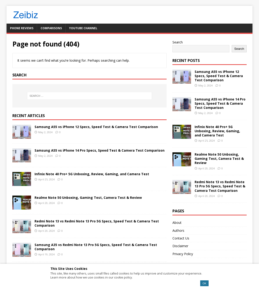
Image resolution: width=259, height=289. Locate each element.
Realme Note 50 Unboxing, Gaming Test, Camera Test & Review (88, 197)
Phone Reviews (21, 28)
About (177, 222)
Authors (178, 230)
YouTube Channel (83, 28)
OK (204, 283)
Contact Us (180, 238)
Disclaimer (180, 246)
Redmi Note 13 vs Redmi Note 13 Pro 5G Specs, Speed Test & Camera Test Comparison (97, 223)
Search (177, 42)
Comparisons (51, 28)
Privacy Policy (182, 254)
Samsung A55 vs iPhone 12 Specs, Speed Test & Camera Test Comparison (96, 127)
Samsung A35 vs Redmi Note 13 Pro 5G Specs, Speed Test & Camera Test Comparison (96, 247)
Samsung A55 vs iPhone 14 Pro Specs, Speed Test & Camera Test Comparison (99, 150)
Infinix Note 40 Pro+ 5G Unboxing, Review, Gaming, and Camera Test (92, 174)
